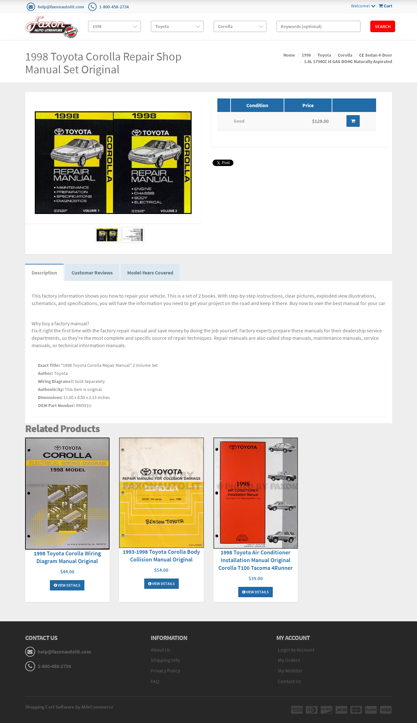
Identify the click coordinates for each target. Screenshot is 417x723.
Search (383, 26)
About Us (160, 649)
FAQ (155, 681)
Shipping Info (165, 660)
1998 (306, 55)
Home (289, 55)
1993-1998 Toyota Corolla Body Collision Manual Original (161, 555)
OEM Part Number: (56, 405)
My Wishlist (290, 670)
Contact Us (289, 681)
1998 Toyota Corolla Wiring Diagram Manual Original (67, 557)
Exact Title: (49, 365)
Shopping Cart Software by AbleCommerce (69, 707)
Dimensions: (50, 397)
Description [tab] (44, 272)
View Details (67, 585)
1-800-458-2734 (114, 7)
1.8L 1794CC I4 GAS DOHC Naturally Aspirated (348, 61)
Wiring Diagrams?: (56, 381)
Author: (45, 373)
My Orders (289, 660)
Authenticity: (51, 389)
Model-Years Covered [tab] (150, 272)
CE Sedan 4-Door (375, 55)
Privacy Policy (165, 670)
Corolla (345, 55)
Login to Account (296, 649)
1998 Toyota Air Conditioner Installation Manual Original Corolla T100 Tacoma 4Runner (255, 560)
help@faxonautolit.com (61, 7)
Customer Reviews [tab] (92, 272)
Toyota (324, 55)
